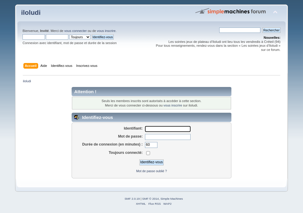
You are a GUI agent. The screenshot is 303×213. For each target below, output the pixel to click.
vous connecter (75, 31)
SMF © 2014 (150, 198)
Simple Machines (171, 198)
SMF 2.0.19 (132, 198)
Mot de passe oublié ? (151, 171)
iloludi (31, 12)
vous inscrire (106, 31)
